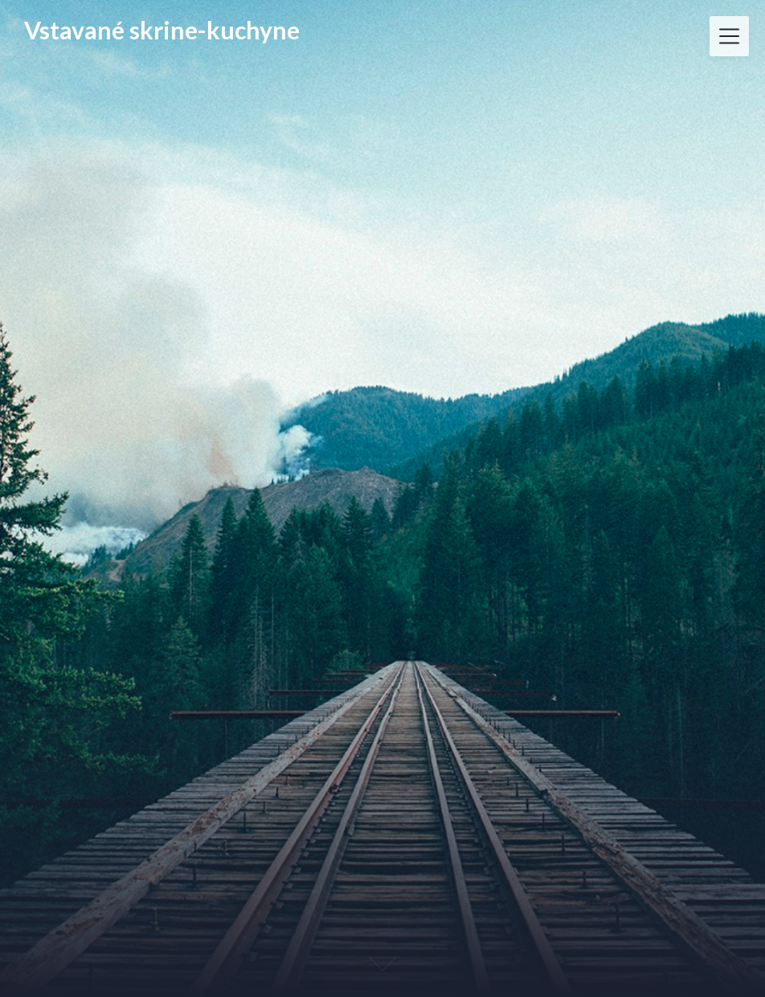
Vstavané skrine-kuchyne (162, 30)
